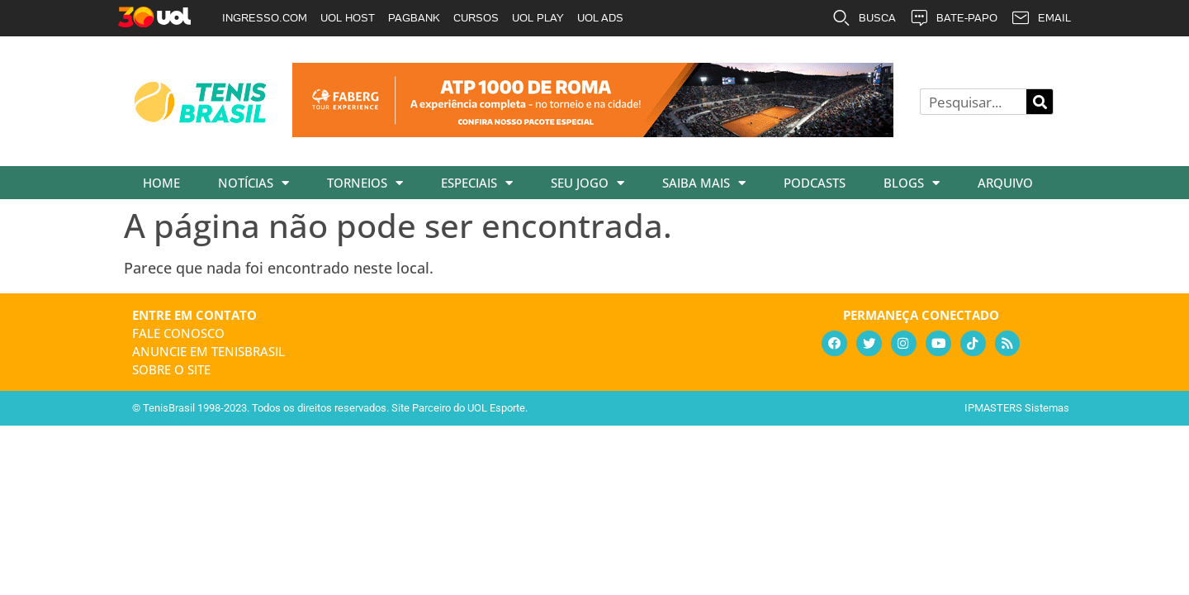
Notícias (253, 183)
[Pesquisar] (1039, 101)
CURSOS (476, 18)
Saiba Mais (704, 183)
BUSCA (863, 18)
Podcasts (815, 182)
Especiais (477, 183)
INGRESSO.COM (264, 18)
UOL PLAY (538, 18)
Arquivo (1005, 182)
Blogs (911, 183)
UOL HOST (347, 18)
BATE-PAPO (953, 18)
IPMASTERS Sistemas (1016, 408)
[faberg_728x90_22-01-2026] (592, 131)
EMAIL (1041, 18)
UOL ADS (600, 18)
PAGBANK (414, 18)
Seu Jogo (587, 183)
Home (161, 182)
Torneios (365, 183)
